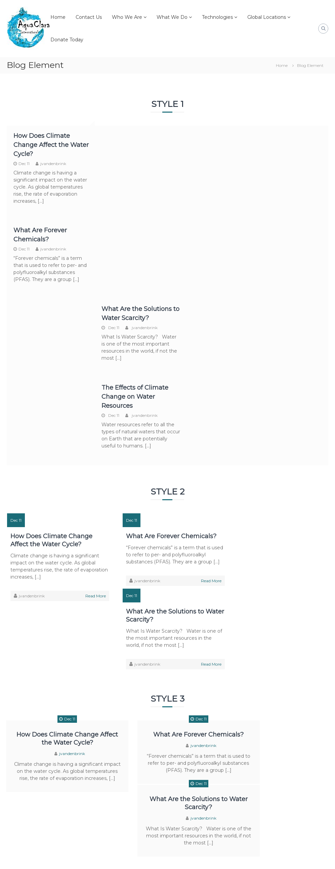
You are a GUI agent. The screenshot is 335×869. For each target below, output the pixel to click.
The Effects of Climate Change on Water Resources (288, 239)
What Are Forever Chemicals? (166, 384)
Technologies (217, 17)
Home (58, 17)
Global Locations (266, 17)
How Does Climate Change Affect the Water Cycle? (41, 145)
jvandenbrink (53, 163)
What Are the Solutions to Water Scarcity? (270, 388)
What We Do (172, 17)
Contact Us (89, 17)
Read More (90, 444)
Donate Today (66, 40)
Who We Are (127, 17)
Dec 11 (24, 163)
